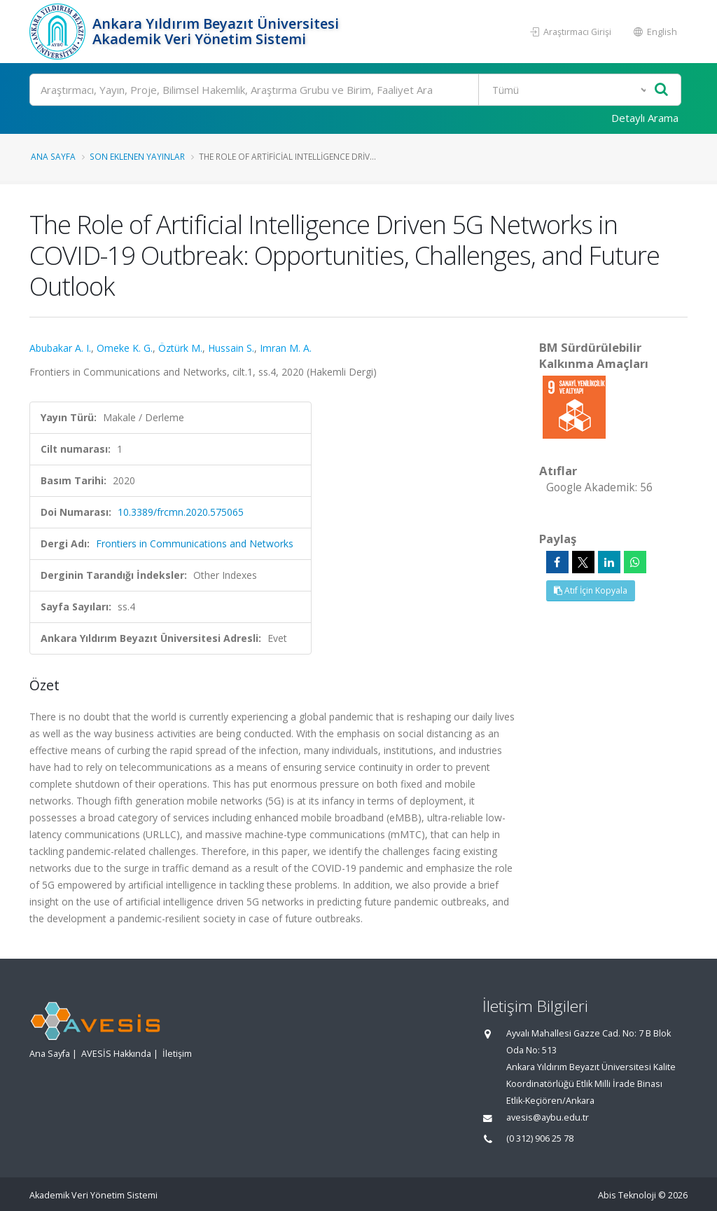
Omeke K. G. (125, 348)
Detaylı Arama (644, 118)
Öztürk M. (180, 348)
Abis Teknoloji (627, 1195)
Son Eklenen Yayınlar (137, 156)
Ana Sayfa (53, 156)
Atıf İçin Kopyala (590, 590)
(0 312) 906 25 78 (539, 1138)
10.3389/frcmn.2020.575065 (181, 512)
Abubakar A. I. (60, 348)
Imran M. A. (286, 348)
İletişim (177, 1054)
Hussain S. (231, 348)
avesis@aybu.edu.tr (547, 1117)
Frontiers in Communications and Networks (194, 543)
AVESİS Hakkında (116, 1054)
